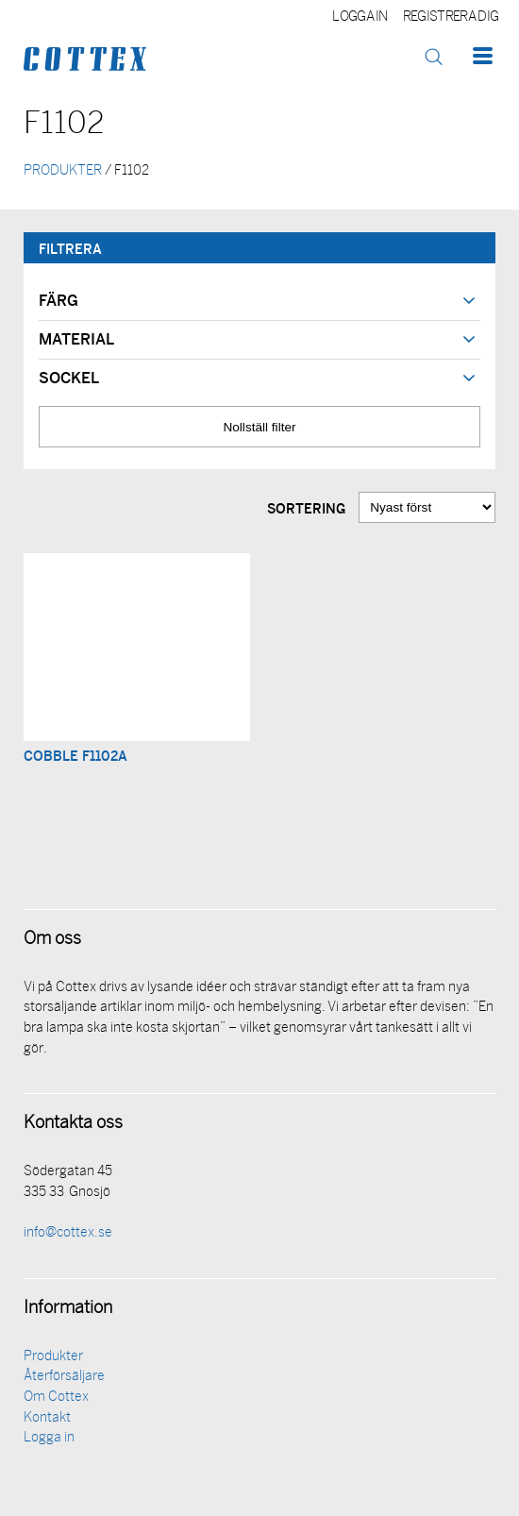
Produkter (53, 1357)
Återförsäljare (64, 1377)
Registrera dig (450, 17)
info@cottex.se (68, 1233)
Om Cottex (56, 1397)
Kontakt (47, 1418)
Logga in (360, 17)
